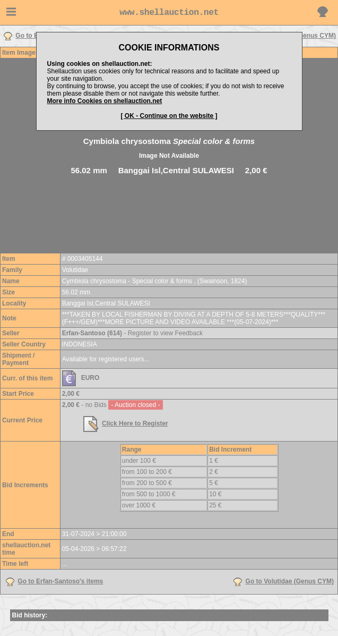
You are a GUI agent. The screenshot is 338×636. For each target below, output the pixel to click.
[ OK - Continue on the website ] (169, 116)
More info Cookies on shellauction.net (104, 101)
